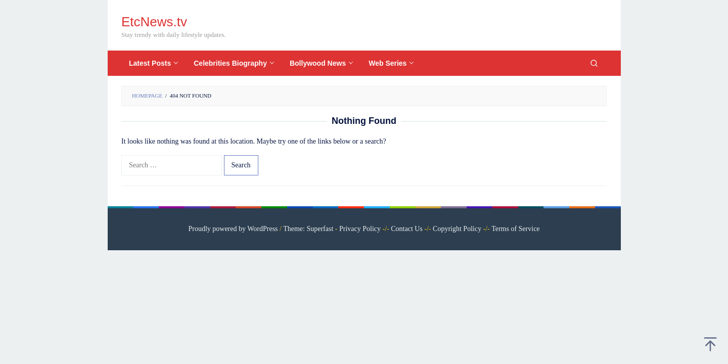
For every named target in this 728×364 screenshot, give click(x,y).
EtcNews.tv (154, 21)
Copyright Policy (457, 229)
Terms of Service (515, 229)
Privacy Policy (360, 229)
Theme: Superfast (308, 229)
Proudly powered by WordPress (233, 229)
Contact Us (407, 229)
